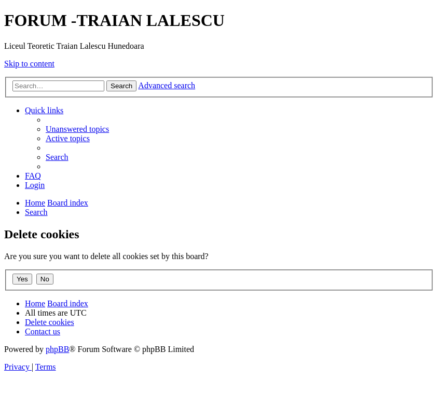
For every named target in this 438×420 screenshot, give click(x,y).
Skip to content (29, 63)
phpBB (57, 349)
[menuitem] (77, 129)
